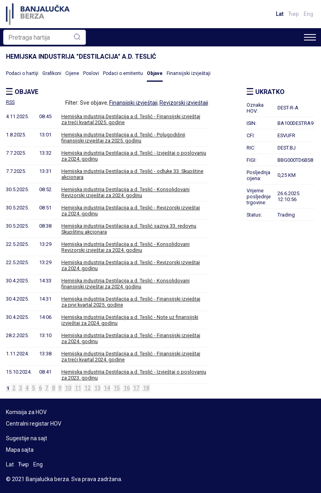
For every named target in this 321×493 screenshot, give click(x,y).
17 (136, 388)
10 (68, 388)
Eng (308, 14)
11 (78, 388)
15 (117, 388)
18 (146, 388)
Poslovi (91, 73)
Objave (155, 73)
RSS (10, 102)
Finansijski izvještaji (189, 73)
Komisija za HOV (26, 412)
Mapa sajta (20, 450)
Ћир (293, 14)
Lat (279, 14)
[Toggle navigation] (310, 37)
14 (107, 388)
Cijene (72, 73)
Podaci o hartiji (22, 73)
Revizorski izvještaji (184, 103)
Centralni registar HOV (33, 423)
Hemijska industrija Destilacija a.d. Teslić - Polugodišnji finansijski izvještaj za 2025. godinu (123, 138)
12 (87, 388)
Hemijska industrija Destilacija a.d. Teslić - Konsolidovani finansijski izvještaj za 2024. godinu (125, 284)
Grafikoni (51, 73)
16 (126, 388)
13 (97, 388)
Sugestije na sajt (26, 438)
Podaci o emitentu (123, 73)
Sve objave (93, 103)
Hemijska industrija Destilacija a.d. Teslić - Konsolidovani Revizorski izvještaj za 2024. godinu (125, 192)
